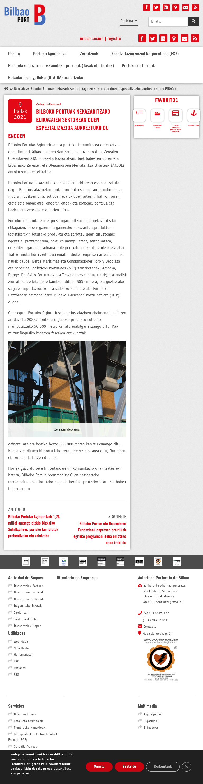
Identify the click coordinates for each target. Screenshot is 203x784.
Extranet (20, 668)
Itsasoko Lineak (25, 714)
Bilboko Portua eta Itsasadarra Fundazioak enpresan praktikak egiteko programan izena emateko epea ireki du (99, 532)
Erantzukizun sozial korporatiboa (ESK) (145, 53)
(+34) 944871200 (156, 613)
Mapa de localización (157, 633)
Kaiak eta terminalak (28, 721)
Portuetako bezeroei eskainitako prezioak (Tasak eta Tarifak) (61, 65)
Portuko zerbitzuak (138, 65)
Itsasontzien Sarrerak (29, 592)
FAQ (16, 661)
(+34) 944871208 (156, 620)
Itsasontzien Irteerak (29, 599)
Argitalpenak (153, 714)
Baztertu (129, 766)
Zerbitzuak (89, 53)
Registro (114, 38)
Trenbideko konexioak (29, 727)
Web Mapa (21, 641)
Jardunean (21, 612)
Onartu (99, 766)
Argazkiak (150, 721)
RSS (16, 674)
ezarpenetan (20, 773)
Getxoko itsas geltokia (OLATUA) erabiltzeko (45, 77)
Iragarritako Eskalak (28, 606)
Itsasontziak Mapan (27, 626)
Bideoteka (151, 727)
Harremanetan (23, 655)
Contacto (150, 626)
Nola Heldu (21, 648)
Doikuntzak (163, 766)
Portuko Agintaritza (50, 53)
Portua (14, 53)
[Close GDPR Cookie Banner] (186, 767)
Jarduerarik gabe (26, 619)
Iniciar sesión (91, 38)
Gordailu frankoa (25, 746)
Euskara (127, 21)
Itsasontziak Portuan (29, 586)
